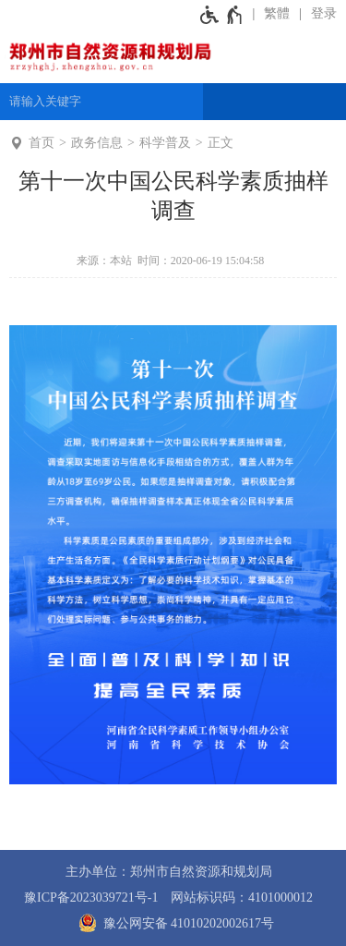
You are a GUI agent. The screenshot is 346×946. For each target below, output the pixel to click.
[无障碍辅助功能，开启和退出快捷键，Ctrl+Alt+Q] (221, 14)
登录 (324, 13)
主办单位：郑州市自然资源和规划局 (169, 872)
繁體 (277, 13)
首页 (41, 143)
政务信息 (97, 143)
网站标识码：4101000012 (242, 897)
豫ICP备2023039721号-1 (91, 897)
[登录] (318, 14)
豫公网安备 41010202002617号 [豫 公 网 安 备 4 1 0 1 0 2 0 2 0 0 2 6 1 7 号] (173, 923)
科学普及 (165, 143)
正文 (220, 143)
